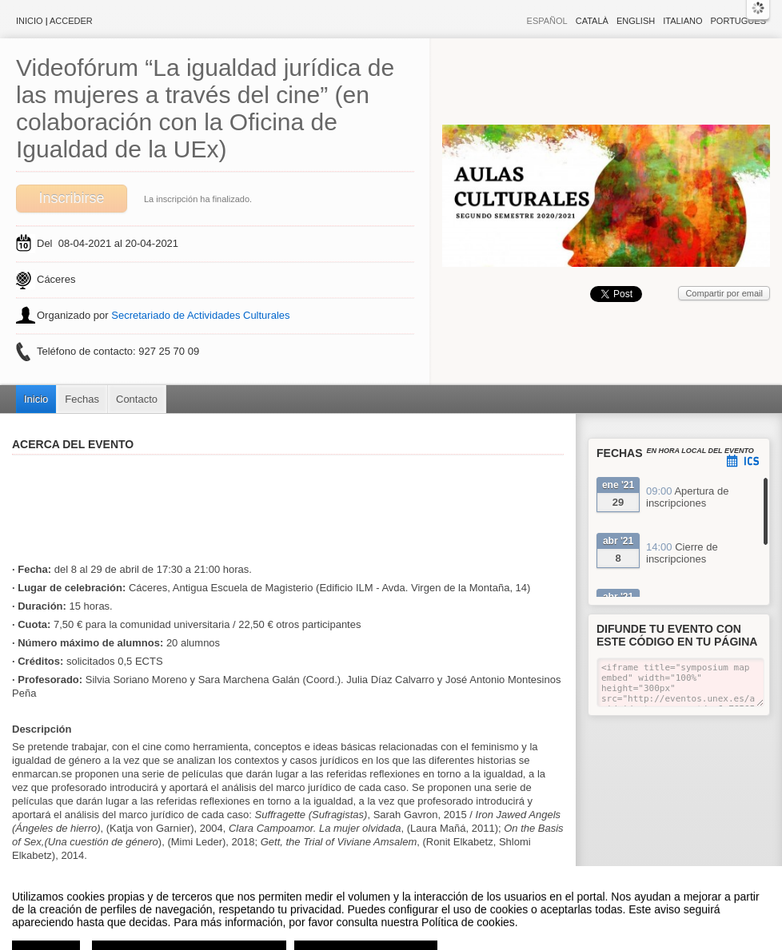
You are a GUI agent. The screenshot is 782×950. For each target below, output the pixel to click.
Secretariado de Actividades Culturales (200, 315)
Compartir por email (724, 293)
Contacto (137, 399)
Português (738, 21)
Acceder (71, 21)
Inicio (29, 21)
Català (592, 21)
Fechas (82, 399)
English (635, 21)
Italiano (682, 21)
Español (547, 21)
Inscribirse (71, 198)
